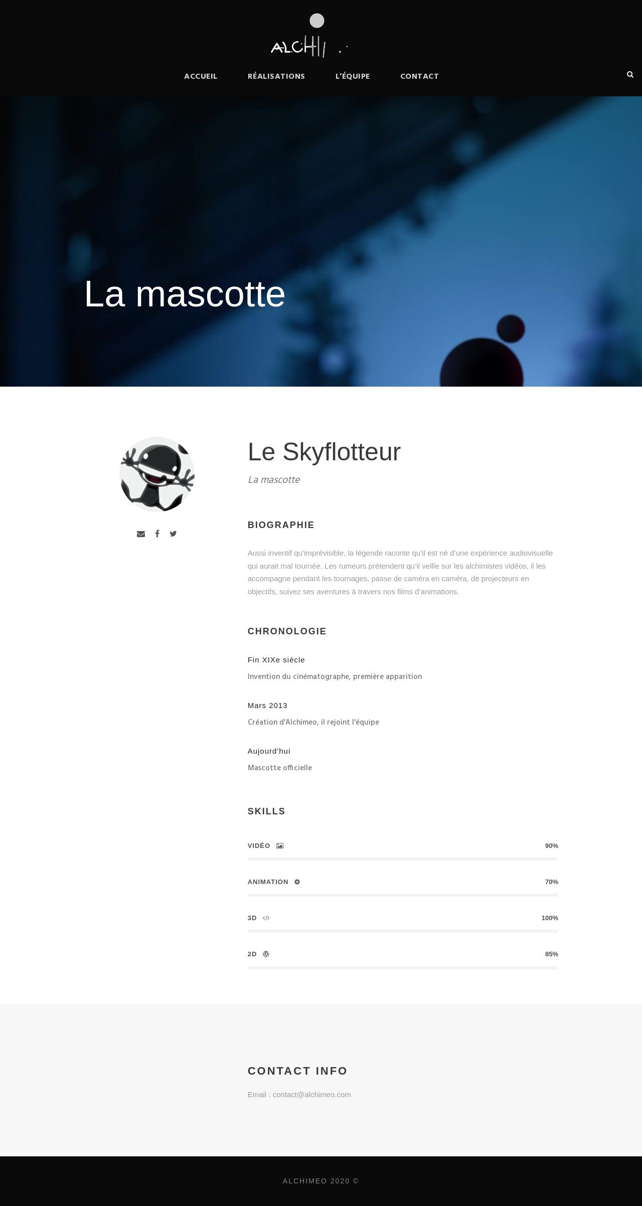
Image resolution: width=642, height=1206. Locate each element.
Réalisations (276, 76)
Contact (419, 76)
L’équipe (353, 76)
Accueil (201, 76)
